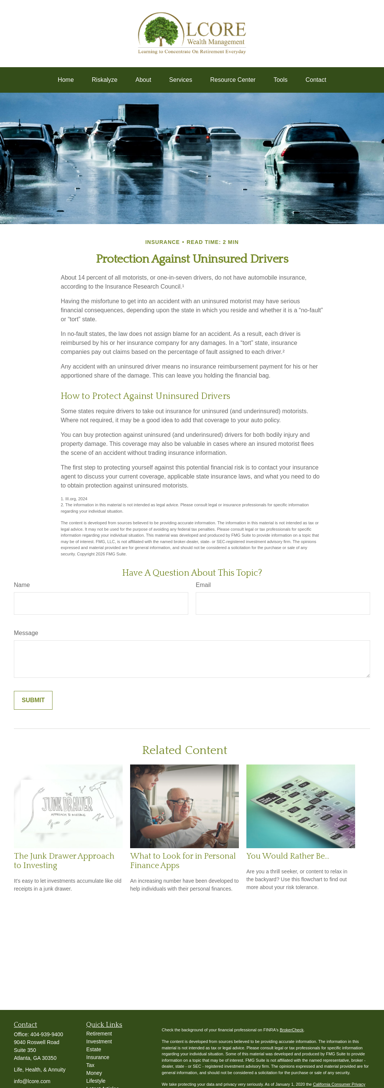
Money (94, 1073)
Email (203, 585)
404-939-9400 (46, 1034)
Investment (99, 1041)
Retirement (99, 1034)
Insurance (97, 1057)
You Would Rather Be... (287, 856)
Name (22, 585)
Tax (90, 1065)
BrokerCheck (292, 1030)
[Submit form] (33, 700)
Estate (93, 1049)
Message (26, 633)
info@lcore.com (32, 1081)
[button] (66, 80)
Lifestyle (95, 1081)
